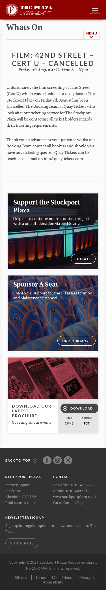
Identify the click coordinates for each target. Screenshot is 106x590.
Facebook (47, 460)
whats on (25, 28)
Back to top (21, 460)
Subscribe (22, 543)
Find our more (76, 341)
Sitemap (22, 577)
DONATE (83, 259)
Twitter (68, 460)
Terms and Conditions (53, 577)
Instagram (57, 460)
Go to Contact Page (69, 503)
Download (78, 408)
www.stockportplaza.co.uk (75, 497)
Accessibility (53, 582)
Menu (91, 35)
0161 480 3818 (78, 491)
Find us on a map (20, 503)
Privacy (85, 577)
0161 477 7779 (83, 485)
